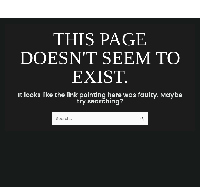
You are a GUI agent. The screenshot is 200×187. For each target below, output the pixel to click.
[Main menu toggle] (189, 9)
